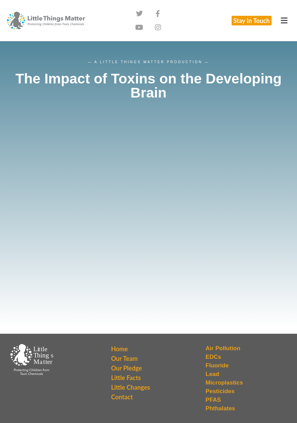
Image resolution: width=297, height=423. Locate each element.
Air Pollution (222, 348)
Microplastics (224, 382)
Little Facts (126, 377)
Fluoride (217, 365)
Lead (212, 374)
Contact (122, 397)
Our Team (124, 358)
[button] (284, 20)
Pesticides (219, 391)
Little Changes (130, 387)
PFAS (213, 400)
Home (119, 349)
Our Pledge (126, 368)
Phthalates (220, 408)
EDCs (213, 357)
